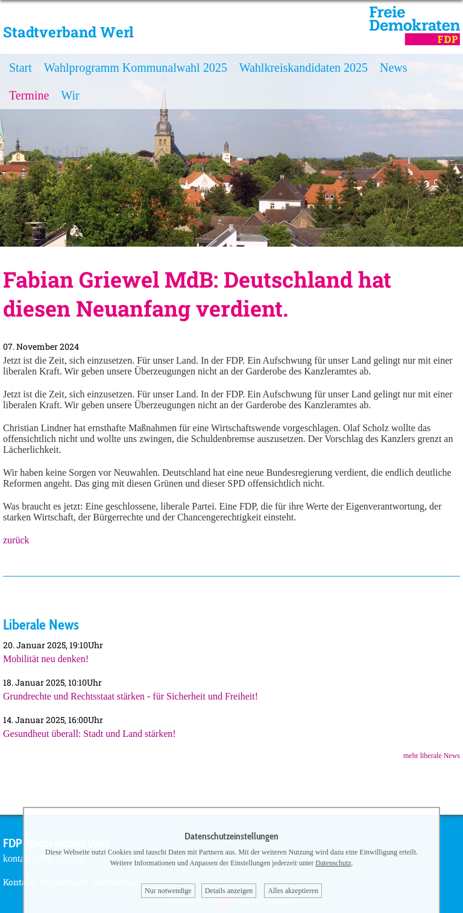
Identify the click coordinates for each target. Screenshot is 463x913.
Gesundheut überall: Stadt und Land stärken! (89, 733)
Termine (29, 95)
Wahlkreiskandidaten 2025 (303, 67)
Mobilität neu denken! (46, 659)
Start (20, 67)
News (394, 67)
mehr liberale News (431, 755)
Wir (70, 95)
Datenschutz (333, 863)
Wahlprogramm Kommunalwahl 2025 (135, 67)
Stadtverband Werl (68, 32)
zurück (16, 540)
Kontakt (19, 882)
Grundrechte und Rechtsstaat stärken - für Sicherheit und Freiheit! (130, 696)
